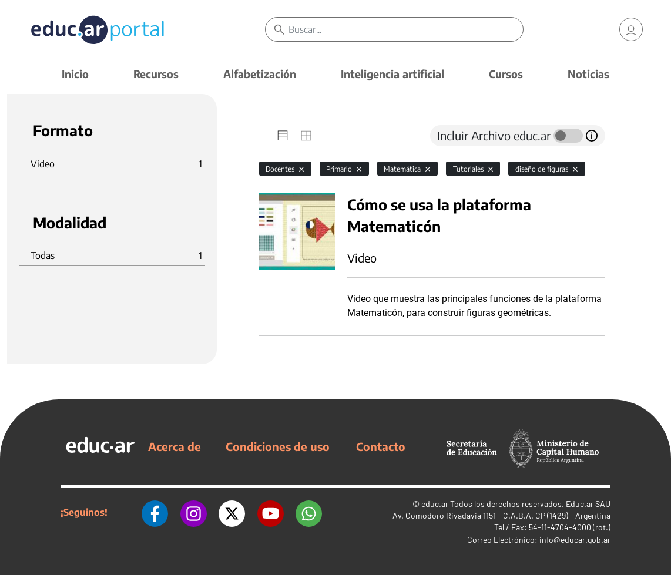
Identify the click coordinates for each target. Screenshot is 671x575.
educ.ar (434, 504)
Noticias (588, 73)
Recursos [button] (156, 73)
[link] (631, 29)
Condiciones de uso (278, 446)
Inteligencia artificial (392, 73)
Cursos (506, 73)
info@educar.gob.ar (574, 539)
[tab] (282, 135)
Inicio (75, 73)
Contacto (380, 446)
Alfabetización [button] (259, 73)
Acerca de (174, 446)
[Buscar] (406, 29)
